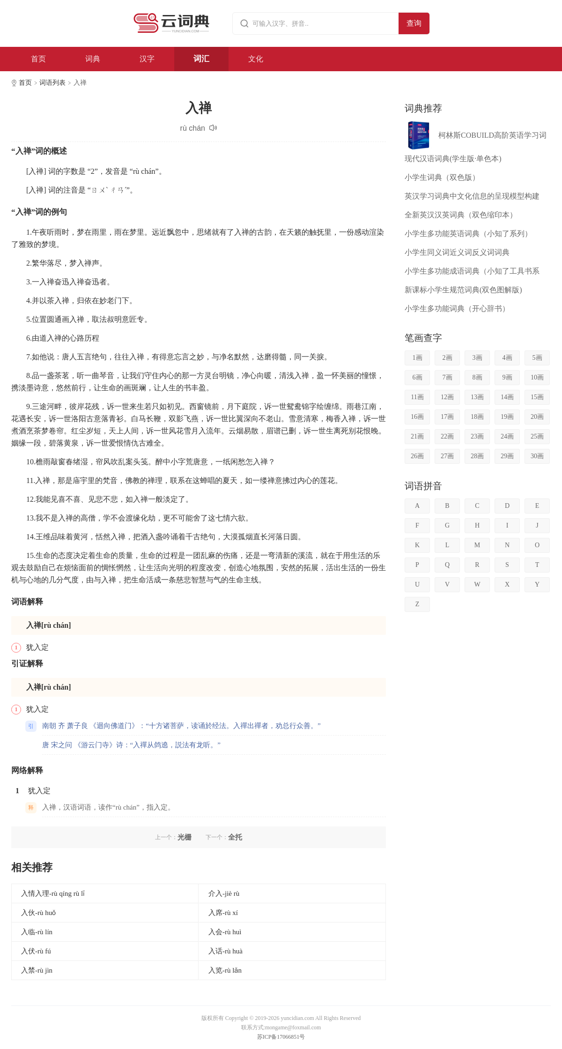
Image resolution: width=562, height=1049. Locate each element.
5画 (537, 357)
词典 (92, 59)
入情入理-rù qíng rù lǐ (53, 893)
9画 (507, 377)
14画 (507, 397)
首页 (38, 59)
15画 (537, 397)
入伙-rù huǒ (38, 912)
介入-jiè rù (223, 893)
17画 (447, 416)
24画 (507, 436)
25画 (537, 436)
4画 (507, 357)
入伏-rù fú (36, 951)
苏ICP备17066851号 (281, 1037)
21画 (417, 436)
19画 (507, 416)
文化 (255, 59)
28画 (477, 456)
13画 (477, 397)
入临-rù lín (36, 932)
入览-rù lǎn (225, 970)
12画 (447, 397)
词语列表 (52, 82)
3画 (477, 357)
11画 (417, 397)
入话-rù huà (225, 951)
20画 (537, 416)
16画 (417, 416)
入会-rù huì (224, 932)
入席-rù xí (223, 912)
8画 (477, 377)
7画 (447, 377)
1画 (417, 357)
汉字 (147, 59)
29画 (507, 456)
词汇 (201, 58)
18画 (477, 416)
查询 (414, 23)
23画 (477, 436)
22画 (447, 436)
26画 (417, 456)
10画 (537, 377)
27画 (447, 456)
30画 (537, 456)
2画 (447, 357)
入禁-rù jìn (36, 970)
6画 (417, 377)
